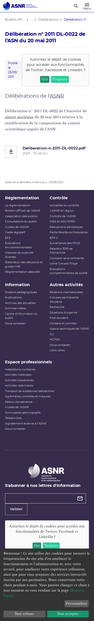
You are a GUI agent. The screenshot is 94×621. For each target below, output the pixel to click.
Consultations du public (21, 221)
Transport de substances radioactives (29, 391)
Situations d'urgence (63, 312)
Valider (16, 509)
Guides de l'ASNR (17, 227)
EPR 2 (54, 238)
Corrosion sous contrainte (67, 258)
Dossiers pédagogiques (21, 292)
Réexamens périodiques (66, 227)
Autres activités (66, 285)
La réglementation (17, 205)
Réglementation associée (22, 271)
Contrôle (59, 198)
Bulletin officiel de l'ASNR (22, 210)
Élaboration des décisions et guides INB (24, 264)
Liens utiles (57, 350)
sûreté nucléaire (19, 117)
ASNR (57, 96)
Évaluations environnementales (18, 245)
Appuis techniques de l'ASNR (69, 328)
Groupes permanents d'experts (64, 299)
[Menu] (87, 6)
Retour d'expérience (19, 402)
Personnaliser (76, 603)
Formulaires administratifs (22, 412)
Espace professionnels (28, 362)
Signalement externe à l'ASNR (25, 423)
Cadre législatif (15, 232)
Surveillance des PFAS (65, 243)
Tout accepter (68, 613)
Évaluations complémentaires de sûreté (68, 271)
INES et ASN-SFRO (62, 221)
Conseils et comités (63, 323)
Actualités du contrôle (64, 205)
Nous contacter (15, 323)
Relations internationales (66, 292)
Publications (13, 297)
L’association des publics (21, 216)
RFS (8, 238)
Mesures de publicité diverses (19, 254)
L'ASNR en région (62, 210)
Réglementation (22, 198)
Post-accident (59, 318)
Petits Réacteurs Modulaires (68, 232)
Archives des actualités (20, 303)
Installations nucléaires (20, 369)
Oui (45, 79)
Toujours (59, 79)
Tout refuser (24, 613)
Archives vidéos (15, 308)
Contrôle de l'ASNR (63, 216)
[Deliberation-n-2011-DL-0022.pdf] (47, 152)
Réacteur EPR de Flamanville (61, 250)
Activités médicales (18, 374)
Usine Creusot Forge (64, 263)
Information (17, 285)
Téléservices (13, 418)
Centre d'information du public (21, 316)
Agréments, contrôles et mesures (27, 396)
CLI (52, 334)
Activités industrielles (19, 380)
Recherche (57, 307)
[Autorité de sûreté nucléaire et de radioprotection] (20, 6)
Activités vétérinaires (19, 385)
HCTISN (55, 339)
